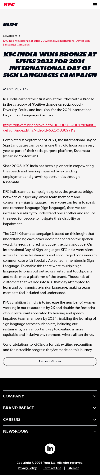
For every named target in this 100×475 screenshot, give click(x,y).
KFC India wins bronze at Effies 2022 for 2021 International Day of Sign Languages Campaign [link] (46, 43)
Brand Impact (50, 408)
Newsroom (10, 36)
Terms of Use (52, 468)
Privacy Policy (27, 468)
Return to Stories (50, 361)
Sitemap (73, 468)
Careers (50, 419)
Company (50, 396)
